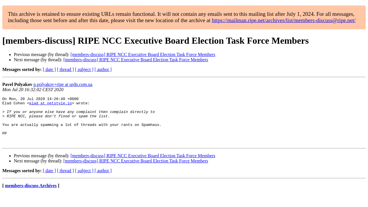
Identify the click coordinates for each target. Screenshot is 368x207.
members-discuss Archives (31, 195)
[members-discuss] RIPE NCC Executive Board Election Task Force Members (142, 54)
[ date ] (49, 69)
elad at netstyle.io (50, 104)
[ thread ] (65, 69)
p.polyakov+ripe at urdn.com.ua (62, 84)
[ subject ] (84, 69)
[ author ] (103, 69)
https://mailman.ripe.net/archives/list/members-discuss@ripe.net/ (284, 20)
